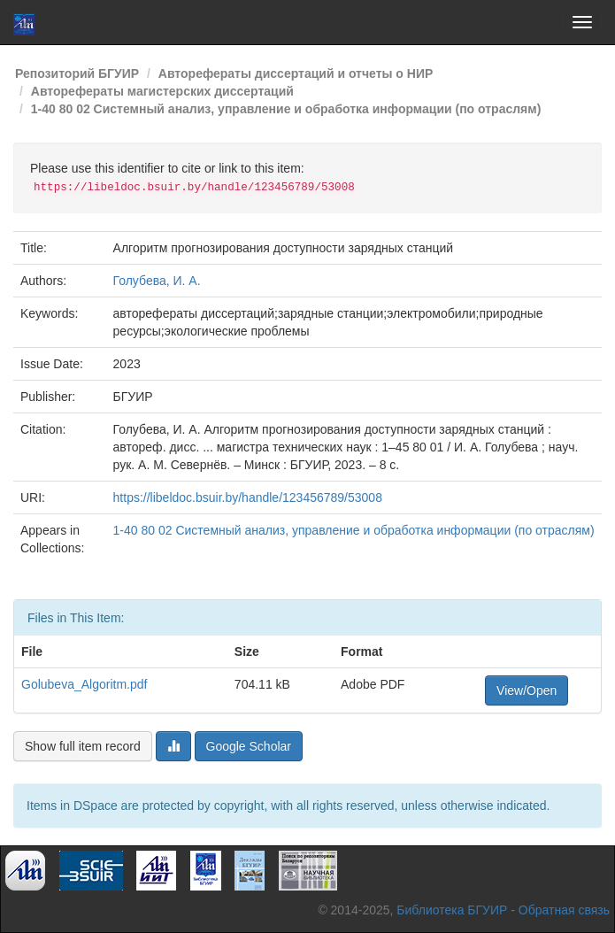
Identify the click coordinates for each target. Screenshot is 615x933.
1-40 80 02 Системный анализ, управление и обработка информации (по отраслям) (286, 109)
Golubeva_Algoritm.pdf (84, 684)
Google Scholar (249, 746)
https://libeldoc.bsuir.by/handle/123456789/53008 (247, 497)
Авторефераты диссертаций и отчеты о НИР (296, 73)
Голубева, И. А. (157, 281)
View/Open (526, 690)
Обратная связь (564, 910)
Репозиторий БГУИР (77, 73)
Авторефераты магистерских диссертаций (162, 91)
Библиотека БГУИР (451, 910)
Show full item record (83, 746)
